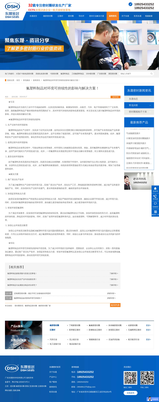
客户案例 (53, 382)
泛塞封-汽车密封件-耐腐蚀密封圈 (141, 164)
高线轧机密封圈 (42, 74)
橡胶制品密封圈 (31, 306)
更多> (148, 325)
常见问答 (133, 105)
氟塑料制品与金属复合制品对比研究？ (22, 285)
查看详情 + (111, 293)
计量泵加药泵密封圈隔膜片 (138, 139)
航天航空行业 (133, 339)
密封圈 (71, 16)
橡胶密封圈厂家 (45, 306)
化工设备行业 (55, 344)
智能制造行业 (94, 339)
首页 (18, 80)
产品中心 (53, 377)
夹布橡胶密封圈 (114, 325)
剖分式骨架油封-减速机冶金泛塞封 (141, 154)
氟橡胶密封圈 (94, 325)
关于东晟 (125, 16)
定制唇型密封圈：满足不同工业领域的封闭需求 (32, 293)
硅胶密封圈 (133, 325)
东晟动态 (133, 99)
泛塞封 (60, 16)
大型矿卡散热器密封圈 (24, 74)
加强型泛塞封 (114, 330)
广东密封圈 (101, 74)
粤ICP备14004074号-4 (20, 382)
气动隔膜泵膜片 (133, 134)
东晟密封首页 (54, 367)
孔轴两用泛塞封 (134, 330)
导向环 (81, 16)
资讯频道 (26, 80)
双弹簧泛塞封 (74, 330)
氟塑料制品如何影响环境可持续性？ (28, 298)
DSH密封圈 (90, 74)
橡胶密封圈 (48, 16)
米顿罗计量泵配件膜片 (136, 144)
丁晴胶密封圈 (74, 325)
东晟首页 (33, 16)
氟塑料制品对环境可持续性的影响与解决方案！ (61, 80)
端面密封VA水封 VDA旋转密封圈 (140, 159)
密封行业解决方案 (96, 16)
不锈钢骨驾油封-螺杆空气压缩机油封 (142, 149)
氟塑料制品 (65, 74)
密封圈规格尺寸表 (138, 111)
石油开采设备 (114, 339)
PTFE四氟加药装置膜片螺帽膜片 (140, 129)
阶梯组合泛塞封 (95, 330)
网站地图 (8, 390)
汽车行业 (53, 339)
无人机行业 (74, 339)
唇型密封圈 (112, 74)
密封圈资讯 (19, 306)
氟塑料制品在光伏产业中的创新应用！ (22, 279)
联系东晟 (137, 16)
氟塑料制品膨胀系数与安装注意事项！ (22, 273)
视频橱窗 (149, 16)
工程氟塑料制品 (78, 74)
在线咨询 (130, 393)
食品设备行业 (74, 344)
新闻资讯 (113, 16)
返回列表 (116, 97)
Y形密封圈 (54, 74)
